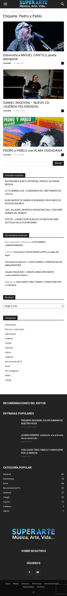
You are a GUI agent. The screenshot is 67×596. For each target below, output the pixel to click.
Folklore (9, 338)
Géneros (25, 583)
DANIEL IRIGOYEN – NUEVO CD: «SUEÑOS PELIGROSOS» (26, 104)
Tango (8, 379)
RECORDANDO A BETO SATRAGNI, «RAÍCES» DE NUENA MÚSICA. (32, 183)
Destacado (10, 324)
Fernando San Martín (15, 262)
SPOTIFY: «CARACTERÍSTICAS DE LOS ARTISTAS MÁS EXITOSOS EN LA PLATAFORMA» (32, 221)
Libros (8, 352)
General (9, 347)
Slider (7, 375)
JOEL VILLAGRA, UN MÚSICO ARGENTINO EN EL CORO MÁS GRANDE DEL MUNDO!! (34, 211)
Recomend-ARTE (13, 361)
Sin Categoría (11, 370)
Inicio (5, 11)
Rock (7, 366)
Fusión (8, 343)
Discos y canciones (14, 329)
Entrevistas (10, 333)
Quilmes (9, 356)
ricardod (7, 63)
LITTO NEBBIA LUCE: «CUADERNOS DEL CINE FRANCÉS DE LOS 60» (33, 192)
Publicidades (28, 587)
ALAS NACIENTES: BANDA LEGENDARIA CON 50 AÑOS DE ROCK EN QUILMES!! (33, 202)
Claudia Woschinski (14, 272)
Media (16, 583)
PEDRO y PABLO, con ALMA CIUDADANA (32, 150)
